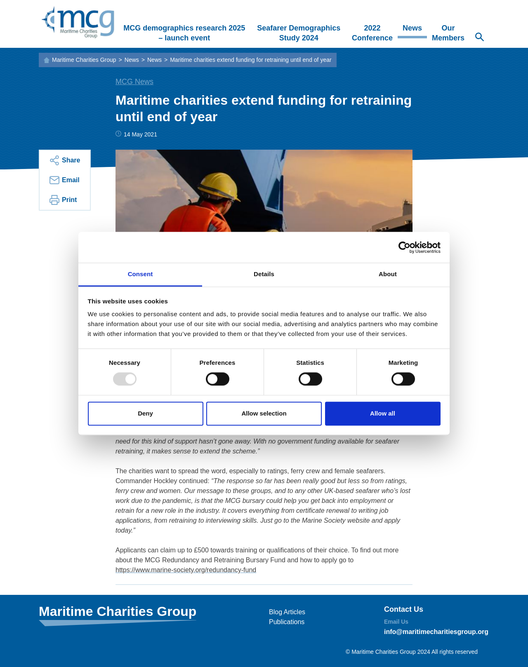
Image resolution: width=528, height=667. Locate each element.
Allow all (382, 413)
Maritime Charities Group (84, 59)
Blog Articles (287, 611)
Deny (145, 413)
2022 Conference (372, 33)
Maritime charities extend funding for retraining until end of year (250, 59)
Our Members (448, 33)
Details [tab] (264, 273)
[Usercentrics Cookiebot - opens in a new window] (404, 247)
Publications (286, 621)
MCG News (134, 82)
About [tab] (388, 273)
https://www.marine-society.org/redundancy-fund (186, 569)
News (412, 28)
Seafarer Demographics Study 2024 (298, 33)
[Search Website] (479, 38)
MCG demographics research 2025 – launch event (184, 33)
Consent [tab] (140, 273)
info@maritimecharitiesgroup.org (436, 631)
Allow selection (263, 413)
